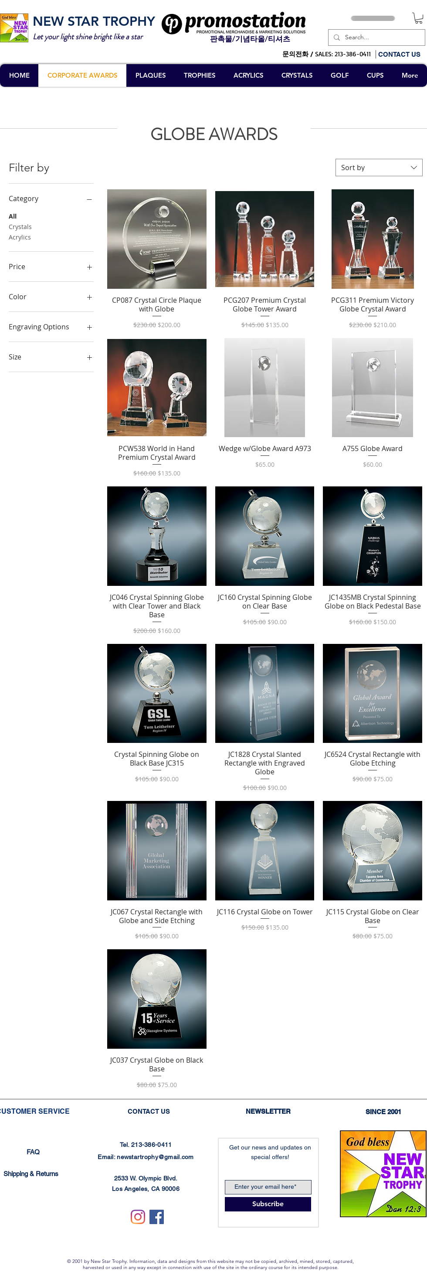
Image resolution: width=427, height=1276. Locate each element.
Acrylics (20, 236)
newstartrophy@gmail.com (155, 1156)
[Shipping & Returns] (31, 1174)
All (13, 215)
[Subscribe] (268, 1204)
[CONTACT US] (402, 54)
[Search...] (376, 37)
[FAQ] (33, 1151)
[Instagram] (138, 1217)
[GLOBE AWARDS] (214, 134)
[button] (418, 18)
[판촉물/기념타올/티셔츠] (250, 39)
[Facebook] (156, 1217)
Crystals (20, 226)
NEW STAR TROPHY (94, 21)
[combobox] (379, 167)
